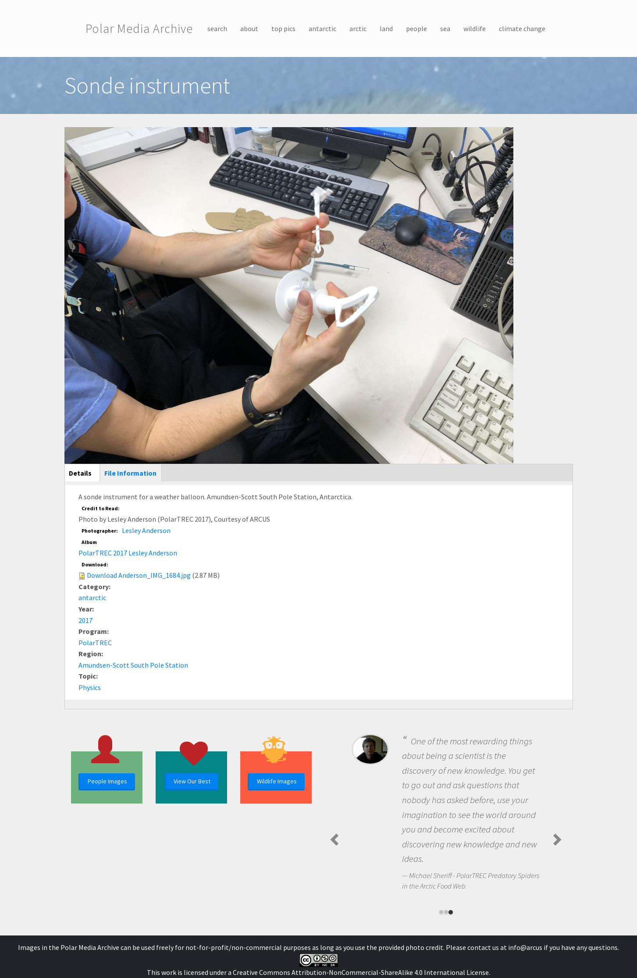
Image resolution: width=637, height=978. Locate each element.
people (416, 28)
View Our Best (192, 781)
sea (445, 28)
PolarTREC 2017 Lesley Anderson (127, 552)
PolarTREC (95, 642)
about (249, 28)
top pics (283, 28)
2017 (85, 620)
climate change (522, 28)
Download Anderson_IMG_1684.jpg (139, 575)
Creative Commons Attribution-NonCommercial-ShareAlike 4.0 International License (361, 972)
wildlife (474, 28)
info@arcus (525, 947)
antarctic (322, 28)
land (386, 28)
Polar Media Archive (139, 28)
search (217, 28)
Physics (89, 687)
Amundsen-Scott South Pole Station (133, 665)
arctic (358, 28)
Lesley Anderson (146, 530)
